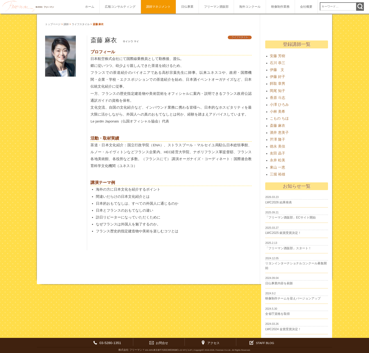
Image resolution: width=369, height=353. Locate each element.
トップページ (52, 24)
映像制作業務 (280, 6)
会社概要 (306, 6)
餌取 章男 (277, 84)
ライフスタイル (81, 24)
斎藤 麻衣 (277, 126)
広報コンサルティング (120, 6)
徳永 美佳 (277, 146)
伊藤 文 (277, 70)
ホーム (89, 6)
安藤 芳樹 (277, 56)
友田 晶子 (277, 153)
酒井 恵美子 (279, 132)
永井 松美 (277, 160)
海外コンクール (250, 6)
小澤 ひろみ (279, 105)
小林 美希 (277, 111)
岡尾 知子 (277, 91)
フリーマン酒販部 (216, 6)
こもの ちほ (279, 118)
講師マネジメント (158, 6)
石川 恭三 (277, 63)
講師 (66, 24)
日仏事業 (187, 6)
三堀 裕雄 (277, 174)
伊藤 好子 (277, 77)
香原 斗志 (277, 98)
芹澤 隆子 (277, 139)
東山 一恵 (277, 167)
